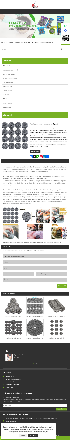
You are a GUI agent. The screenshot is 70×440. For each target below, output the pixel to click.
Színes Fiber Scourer (9, 74)
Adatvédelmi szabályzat (40, 431)
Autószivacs (6, 95)
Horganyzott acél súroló (10, 78)
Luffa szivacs (7, 107)
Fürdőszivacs (7, 99)
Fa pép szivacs (7, 103)
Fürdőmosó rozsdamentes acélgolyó (43, 42)
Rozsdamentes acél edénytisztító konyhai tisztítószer (57, 338)
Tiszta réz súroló (8, 82)
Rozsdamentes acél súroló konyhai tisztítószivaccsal (35, 338)
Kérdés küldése (35, 151)
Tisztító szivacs (7, 90)
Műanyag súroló (7, 86)
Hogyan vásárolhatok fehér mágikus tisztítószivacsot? (21, 355)
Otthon (3, 42)
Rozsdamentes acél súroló (22, 42)
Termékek (10, 42)
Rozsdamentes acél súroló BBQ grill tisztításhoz (35, 316)
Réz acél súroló (7, 66)
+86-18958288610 (10, 421)
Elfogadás (33, 435)
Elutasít (23, 435)
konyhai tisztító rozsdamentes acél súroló (57, 316)
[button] (34, 363)
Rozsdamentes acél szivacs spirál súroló (14, 338)
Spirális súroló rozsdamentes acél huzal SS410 (14, 316)
